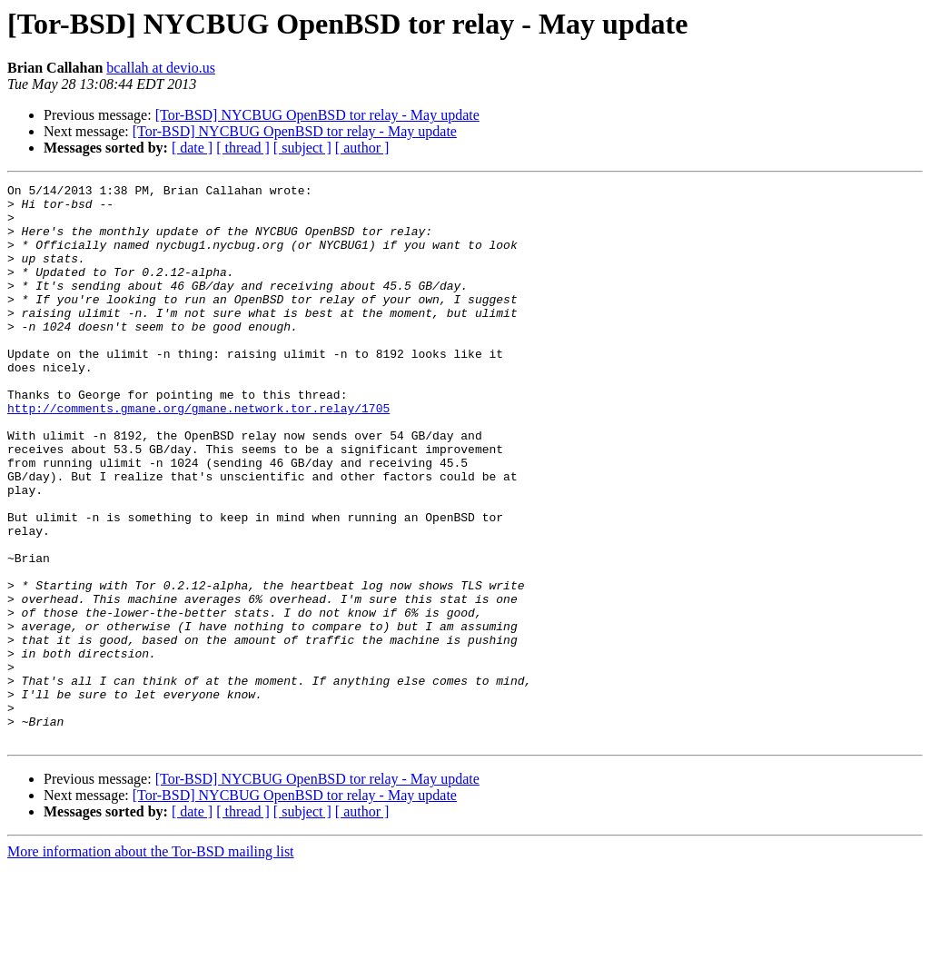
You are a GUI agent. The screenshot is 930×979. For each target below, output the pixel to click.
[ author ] (362, 147)
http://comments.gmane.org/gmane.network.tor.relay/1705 (198, 454)
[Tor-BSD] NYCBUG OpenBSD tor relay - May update (317, 115)
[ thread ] (243, 147)
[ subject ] (302, 147)
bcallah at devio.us (160, 67)
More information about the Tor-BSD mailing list (150, 963)
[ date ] (192, 147)
